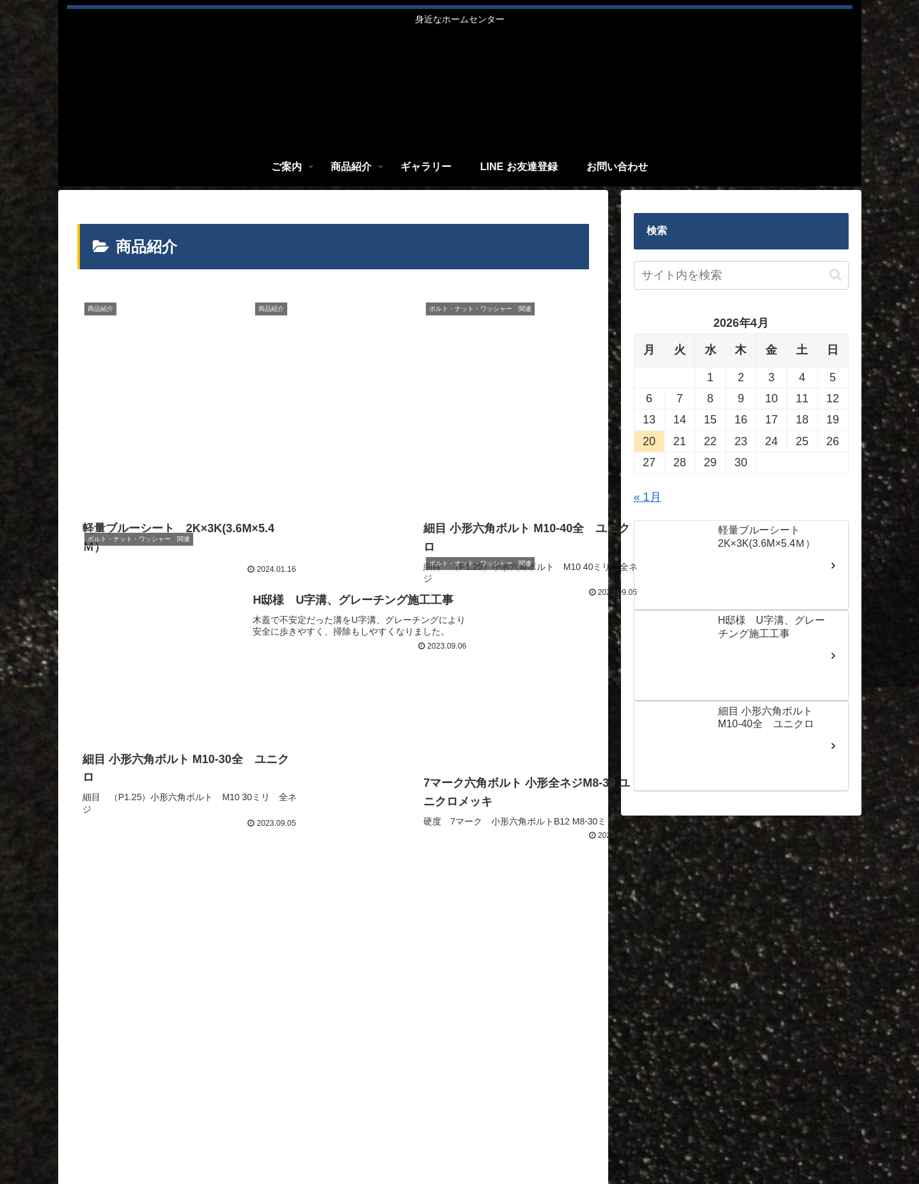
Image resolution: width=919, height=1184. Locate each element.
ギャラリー (678, 1140)
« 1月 (647, 497)
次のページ (333, 856)
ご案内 (580, 1140)
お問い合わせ (822, 1140)
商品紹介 (625, 1140)
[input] (741, 275)
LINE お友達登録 (748, 1140)
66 (367, 906)
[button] (835, 274)
